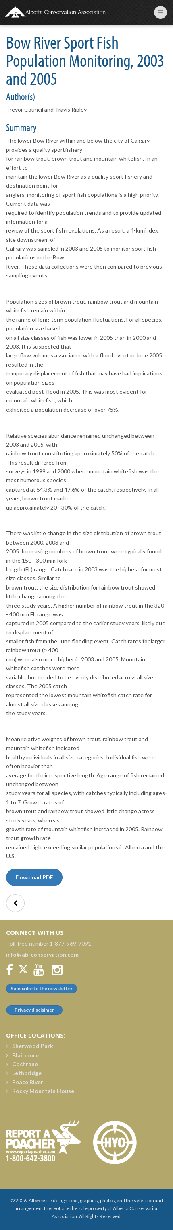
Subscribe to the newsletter (41, 988)
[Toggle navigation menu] (160, 12)
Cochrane (22, 1064)
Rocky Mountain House (40, 1090)
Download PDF (34, 877)
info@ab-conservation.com (42, 954)
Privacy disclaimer (34, 1010)
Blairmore (22, 1055)
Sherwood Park (29, 1045)
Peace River (24, 1082)
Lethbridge (24, 1072)
